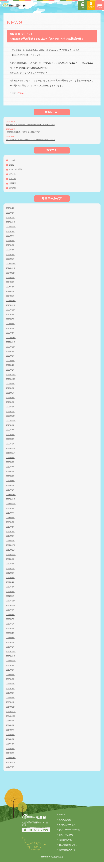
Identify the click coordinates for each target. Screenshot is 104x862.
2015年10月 (11, 661)
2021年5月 (10, 393)
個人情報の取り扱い (68, 845)
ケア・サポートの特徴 (69, 829)
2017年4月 (10, 582)
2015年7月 (10, 675)
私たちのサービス (67, 824)
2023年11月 (11, 305)
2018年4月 (10, 527)
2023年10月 (11, 310)
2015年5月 (10, 684)
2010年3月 (10, 767)
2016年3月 (10, 638)
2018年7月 (10, 513)
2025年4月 (10, 250)
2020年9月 (10, 425)
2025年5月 (10, 245)
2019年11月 (11, 453)
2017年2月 (10, 592)
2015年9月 (10, 665)
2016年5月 (10, 628)
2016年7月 (10, 619)
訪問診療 (12, 188)
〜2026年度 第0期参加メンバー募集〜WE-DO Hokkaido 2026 (30, 125)
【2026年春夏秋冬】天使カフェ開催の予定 (23, 132)
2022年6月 (10, 356)
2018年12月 (11, 495)
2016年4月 (10, 633)
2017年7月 (10, 568)
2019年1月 (10, 490)
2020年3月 (10, 439)
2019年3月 (10, 481)
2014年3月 (10, 749)
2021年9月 (10, 384)
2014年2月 (10, 753)
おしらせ (12, 160)
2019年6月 (10, 471)
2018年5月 (10, 522)
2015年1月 (10, 702)
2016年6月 (10, 624)
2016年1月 (10, 647)
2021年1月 (10, 411)
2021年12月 (11, 374)
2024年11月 (11, 268)
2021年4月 (10, 398)
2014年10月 (11, 716)
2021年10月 (11, 379)
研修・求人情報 (66, 835)
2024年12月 (11, 264)
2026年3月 (10, 213)
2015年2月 (10, 698)
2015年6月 (10, 679)
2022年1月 (10, 370)
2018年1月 (10, 541)
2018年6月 (10, 518)
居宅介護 (12, 174)
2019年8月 (10, 462)
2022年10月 (11, 347)
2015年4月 (10, 688)
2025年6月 (10, 241)
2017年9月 (10, 559)
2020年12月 (11, 416)
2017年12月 (11, 545)
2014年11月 (11, 712)
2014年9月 (10, 721)
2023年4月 (10, 333)
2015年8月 (10, 670)
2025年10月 (11, 227)
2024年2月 (10, 291)
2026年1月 (10, 217)
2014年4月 (10, 744)
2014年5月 (10, 739)
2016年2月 (10, 642)
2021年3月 (10, 402)
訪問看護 (12, 183)
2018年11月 (11, 499)
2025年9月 (10, 231)
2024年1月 (10, 296)
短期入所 (12, 179)
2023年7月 (10, 319)
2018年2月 (10, 536)
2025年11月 (11, 222)
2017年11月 (11, 550)
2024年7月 (10, 278)
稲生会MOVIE (65, 840)
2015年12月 (11, 651)
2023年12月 (11, 301)
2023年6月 (10, 324)
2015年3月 (10, 693)
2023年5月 (10, 328)
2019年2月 (10, 485)
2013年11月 (11, 762)
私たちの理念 (65, 820)
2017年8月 (10, 564)
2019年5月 (10, 476)
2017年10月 (11, 555)
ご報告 (11, 165)
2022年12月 (11, 338)
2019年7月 (10, 467)
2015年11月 (11, 656)
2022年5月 (10, 361)
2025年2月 (10, 254)
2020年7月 (10, 430)
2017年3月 (10, 587)
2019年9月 (10, 458)
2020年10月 (11, 421)
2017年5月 (10, 578)
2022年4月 (10, 365)
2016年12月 (11, 601)
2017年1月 (10, 596)
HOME (62, 814)
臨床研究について (67, 850)
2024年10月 (11, 273)
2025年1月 (10, 259)
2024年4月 (10, 287)
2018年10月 (11, 504)
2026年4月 (10, 208)
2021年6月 (10, 388)
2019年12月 (11, 448)
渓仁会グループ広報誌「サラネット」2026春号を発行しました (30, 140)
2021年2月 (10, 407)
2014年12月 (11, 707)
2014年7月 (10, 730)
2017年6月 (10, 573)
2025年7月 (10, 236)
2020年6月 (10, 435)
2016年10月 (11, 605)
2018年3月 (10, 531)
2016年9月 (10, 610)
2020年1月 (10, 444)
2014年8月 (10, 725)
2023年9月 (10, 314)
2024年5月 (10, 282)
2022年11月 (11, 342)
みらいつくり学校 (16, 169)
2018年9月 (10, 508)
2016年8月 (10, 615)
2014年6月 (10, 735)
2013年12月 (11, 758)
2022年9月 (10, 351)
